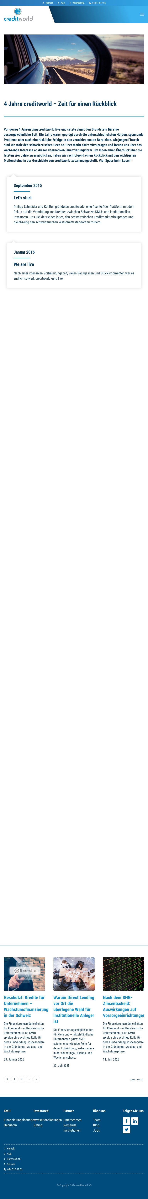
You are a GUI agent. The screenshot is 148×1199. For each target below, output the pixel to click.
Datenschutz (78, 3)
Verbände (69, 1125)
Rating (38, 1125)
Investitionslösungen (48, 1120)
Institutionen (72, 1130)
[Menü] (142, 14)
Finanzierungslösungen (20, 1120)
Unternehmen (72, 1120)
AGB (63, 3)
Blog (96, 1125)
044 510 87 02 (99, 3)
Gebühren (10, 1125)
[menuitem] (49, 3)
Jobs (96, 1130)
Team (97, 1120)
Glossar (11, 1164)
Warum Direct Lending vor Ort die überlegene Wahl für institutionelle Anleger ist (73, 1009)
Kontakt (49, 3)
